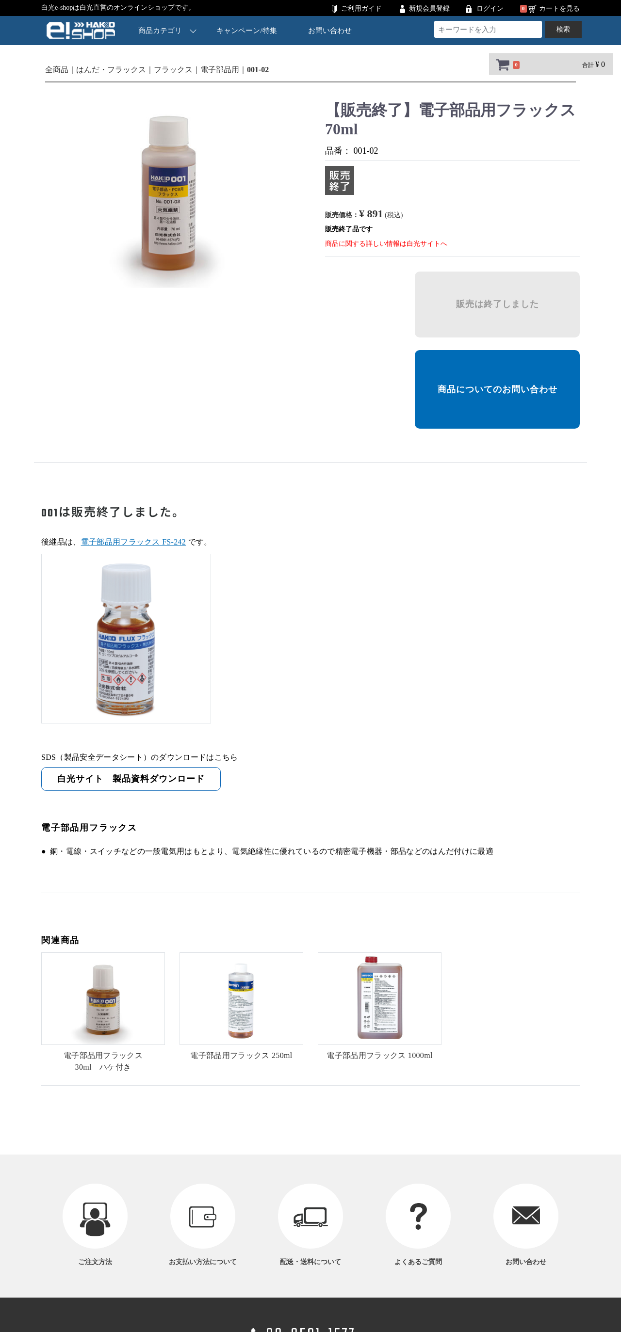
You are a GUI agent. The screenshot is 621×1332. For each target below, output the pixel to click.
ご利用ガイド (361, 8)
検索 (563, 29)
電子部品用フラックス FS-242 (133, 542)
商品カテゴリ (167, 30)
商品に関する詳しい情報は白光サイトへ (386, 243)
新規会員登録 (429, 8)
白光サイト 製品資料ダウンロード (131, 779)
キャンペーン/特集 (247, 30)
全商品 (56, 69)
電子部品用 (219, 69)
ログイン (490, 8)
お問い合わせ (330, 30)
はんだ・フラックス (111, 69)
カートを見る (559, 8)
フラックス (173, 69)
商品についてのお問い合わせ (497, 389)
